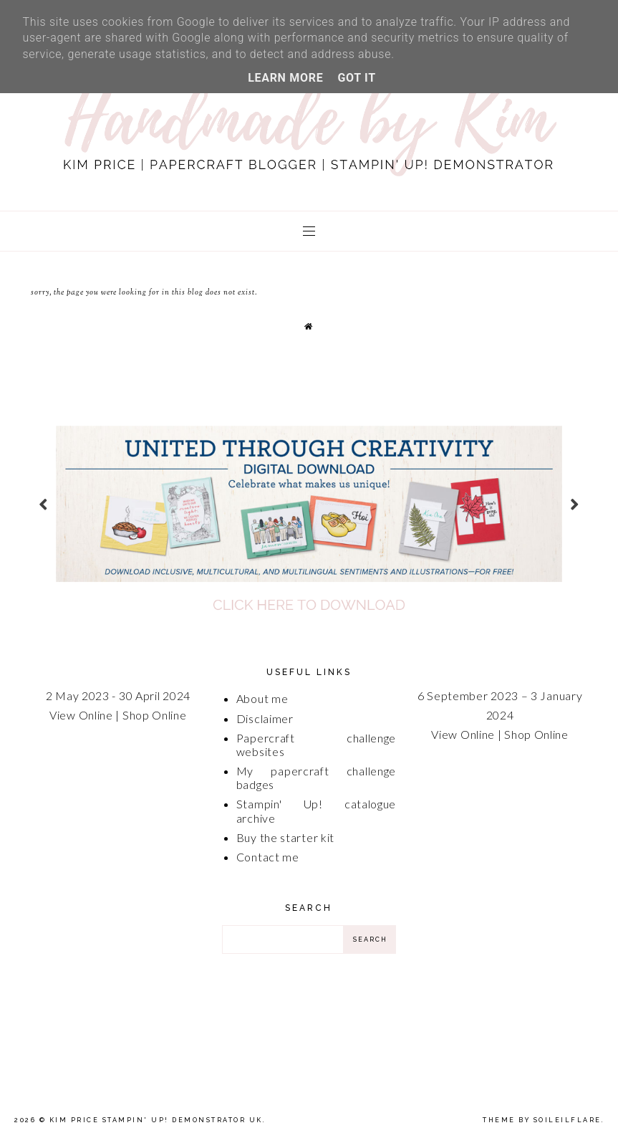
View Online (81, 715)
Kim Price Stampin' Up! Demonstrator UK (156, 1120)
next (575, 503)
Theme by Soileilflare (542, 1120)
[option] (309, 503)
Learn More (285, 78)
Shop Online (154, 715)
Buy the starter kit (285, 837)
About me (262, 698)
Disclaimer (265, 718)
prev (43, 503)
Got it (356, 78)
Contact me (267, 857)
